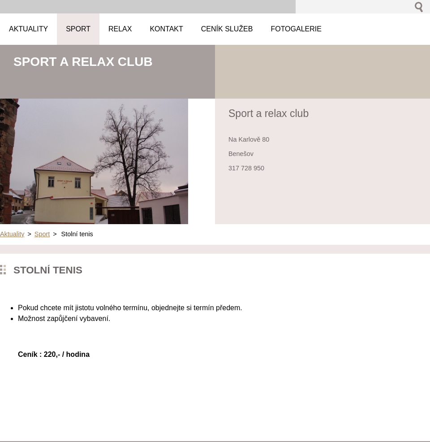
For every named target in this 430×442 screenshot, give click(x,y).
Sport (42, 234)
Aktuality (12, 234)
